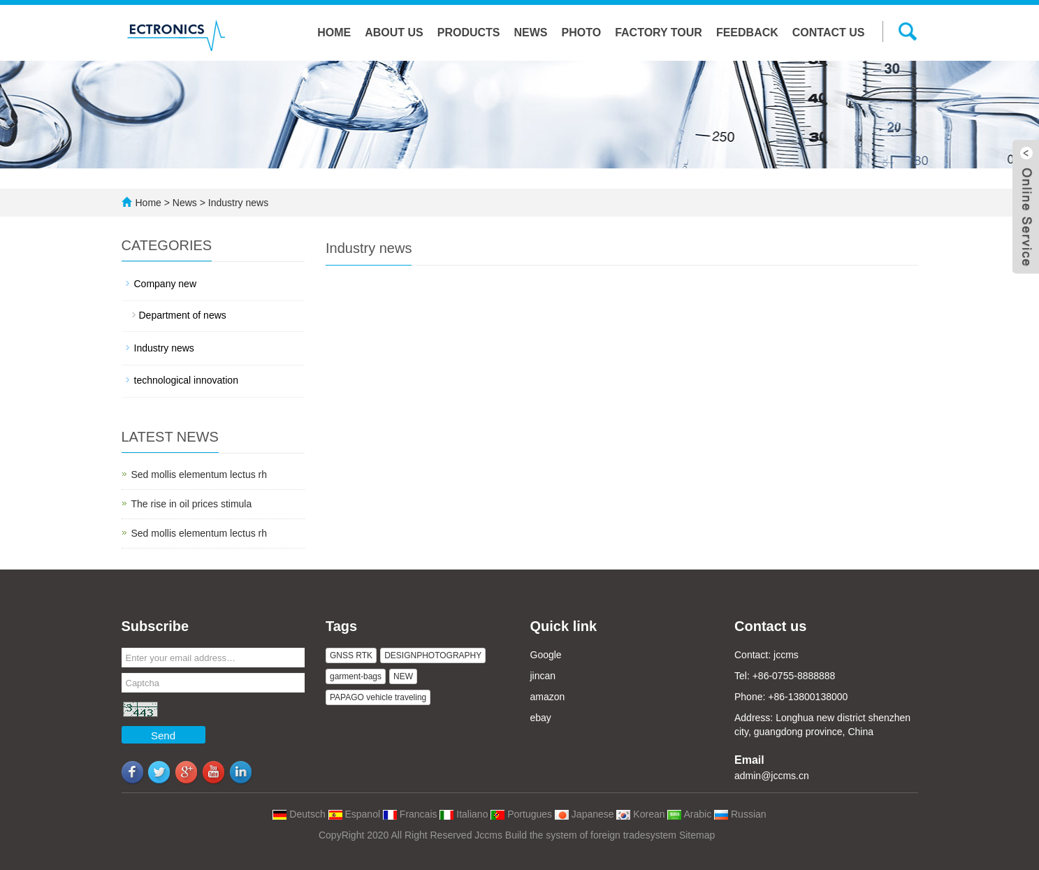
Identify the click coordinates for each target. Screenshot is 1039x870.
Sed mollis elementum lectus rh (199, 474)
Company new (165, 283)
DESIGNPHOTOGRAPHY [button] (432, 655)
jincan (543, 675)
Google (546, 654)
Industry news (236, 202)
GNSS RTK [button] (351, 655)
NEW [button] (403, 676)
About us (394, 32)
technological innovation (186, 380)
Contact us (828, 32)
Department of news (182, 315)
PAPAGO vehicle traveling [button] (378, 697)
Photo (582, 32)
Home (334, 32)
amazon (547, 696)
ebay (540, 717)
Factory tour (658, 32)
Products (468, 32)
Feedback (747, 32)
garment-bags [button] (356, 676)
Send (163, 735)
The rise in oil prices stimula (191, 503)
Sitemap (697, 835)
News (531, 32)
